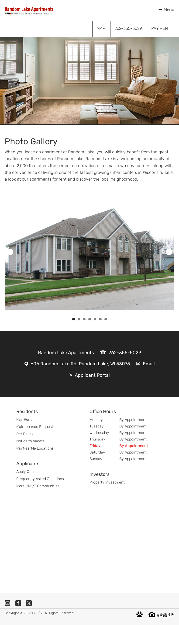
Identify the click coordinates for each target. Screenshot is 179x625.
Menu (169, 9)
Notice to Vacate (30, 441)
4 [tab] (89, 319)
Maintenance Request (34, 426)
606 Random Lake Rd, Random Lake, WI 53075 (80, 363)
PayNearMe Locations (35, 448)
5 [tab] (95, 319)
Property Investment (107, 482)
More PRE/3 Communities (37, 486)
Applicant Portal (92, 375)
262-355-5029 (124, 352)
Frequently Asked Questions (40, 479)
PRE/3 (37, 613)
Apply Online (27, 471)
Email (149, 363)
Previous (10, 252)
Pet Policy (25, 434)
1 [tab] (73, 319)
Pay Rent (24, 419)
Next (169, 252)
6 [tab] (100, 319)
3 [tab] (84, 319)
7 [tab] (105, 319)
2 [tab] (79, 319)
